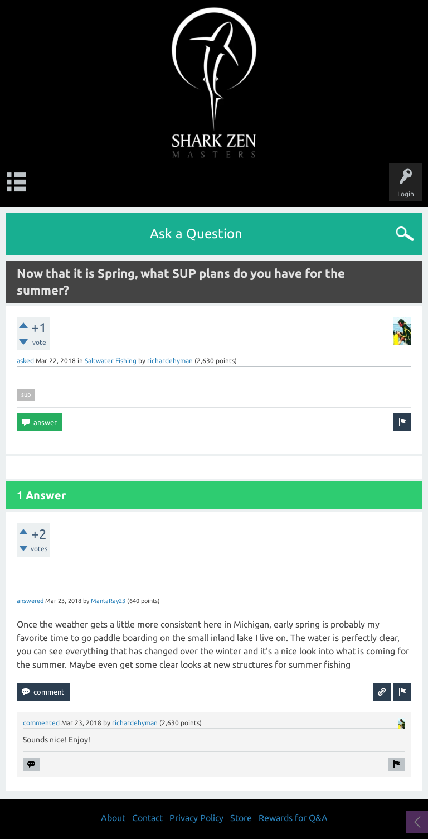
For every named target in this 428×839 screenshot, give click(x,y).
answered (30, 600)
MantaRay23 (108, 600)
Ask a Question (196, 233)
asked (25, 360)
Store (241, 818)
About (113, 818)
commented (41, 722)
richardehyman (170, 360)
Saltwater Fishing (111, 360)
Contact (147, 818)
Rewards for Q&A (293, 818)
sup (26, 394)
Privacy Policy (196, 818)
